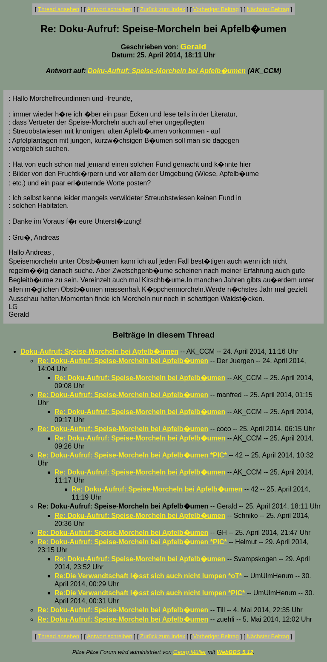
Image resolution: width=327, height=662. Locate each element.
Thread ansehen (58, 9)
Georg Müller (189, 652)
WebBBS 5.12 (235, 652)
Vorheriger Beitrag (216, 9)
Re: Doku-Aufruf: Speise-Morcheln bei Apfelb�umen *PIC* (132, 455)
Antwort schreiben (109, 9)
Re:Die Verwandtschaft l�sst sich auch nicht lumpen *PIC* (149, 593)
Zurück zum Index (162, 9)
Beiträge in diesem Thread (163, 334)
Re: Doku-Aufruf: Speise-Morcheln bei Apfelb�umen (122, 360)
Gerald (193, 46)
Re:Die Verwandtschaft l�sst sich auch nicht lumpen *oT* (148, 576)
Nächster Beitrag (268, 9)
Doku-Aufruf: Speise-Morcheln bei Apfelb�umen (167, 70)
